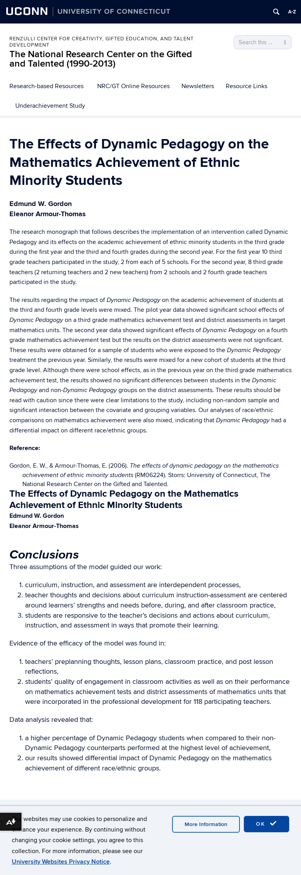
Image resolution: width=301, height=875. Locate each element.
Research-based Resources (46, 86)
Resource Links (246, 86)
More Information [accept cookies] (206, 824)
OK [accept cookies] (266, 823)
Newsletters (197, 86)
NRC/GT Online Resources (133, 86)
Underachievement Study (50, 106)
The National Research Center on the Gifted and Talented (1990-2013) (100, 59)
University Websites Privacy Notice (61, 862)
